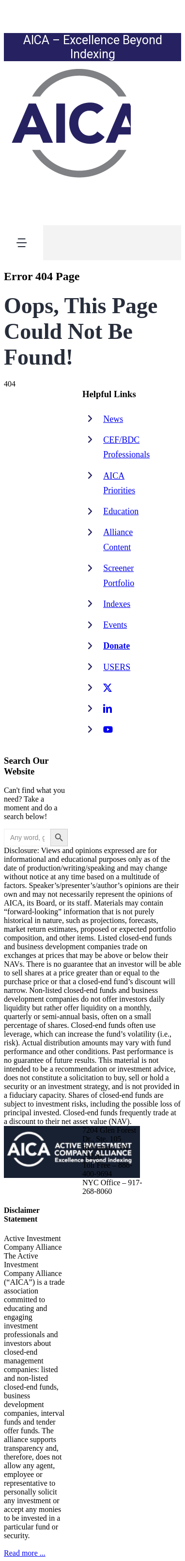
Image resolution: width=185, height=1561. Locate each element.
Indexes (116, 604)
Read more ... (25, 1553)
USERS (116, 667)
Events (115, 625)
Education (121, 511)
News (113, 419)
